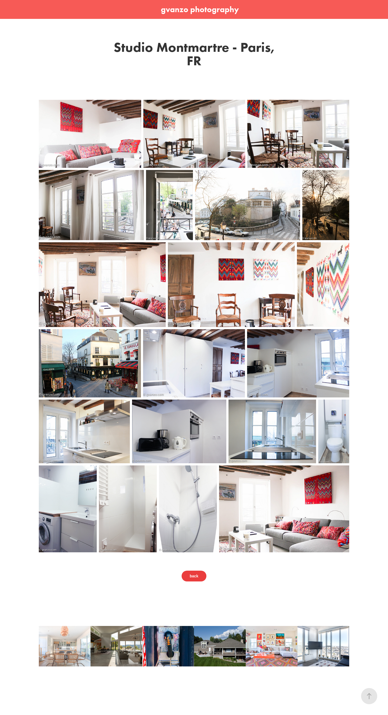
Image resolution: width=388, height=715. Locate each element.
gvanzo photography (200, 9)
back (194, 576)
